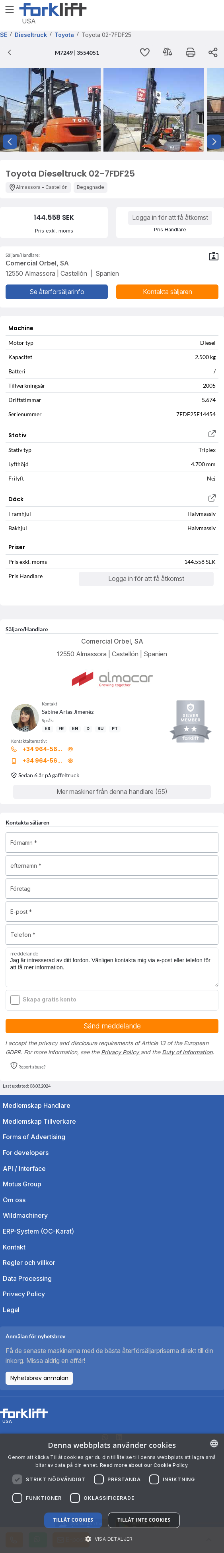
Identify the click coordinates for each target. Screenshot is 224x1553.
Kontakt (14, 1247)
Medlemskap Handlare (36, 1105)
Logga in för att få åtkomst (170, 217)
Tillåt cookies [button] (73, 1519)
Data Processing (27, 1278)
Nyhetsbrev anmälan (39, 1378)
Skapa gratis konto (49, 999)
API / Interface (24, 1168)
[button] (28, 1066)
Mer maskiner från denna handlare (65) (112, 792)
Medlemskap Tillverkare (39, 1121)
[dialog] (112, 1493)
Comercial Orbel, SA (112, 641)
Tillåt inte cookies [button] (143, 1519)
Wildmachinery (25, 1215)
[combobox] (214, 1443)
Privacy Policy (120, 1052)
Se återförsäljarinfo (56, 292)
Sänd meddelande (112, 1026)
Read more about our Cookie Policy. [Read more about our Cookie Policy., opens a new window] (144, 1465)
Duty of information (187, 1052)
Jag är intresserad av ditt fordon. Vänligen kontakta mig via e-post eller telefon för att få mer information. (112, 967)
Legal (11, 1310)
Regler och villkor (29, 1263)
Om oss (14, 1200)
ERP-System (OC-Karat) (38, 1231)
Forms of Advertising (34, 1137)
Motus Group (22, 1184)
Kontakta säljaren (167, 292)
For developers (26, 1153)
